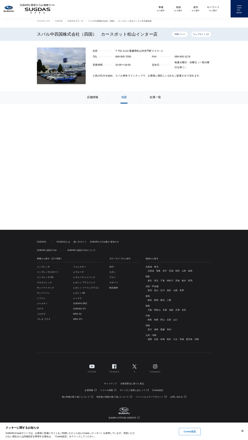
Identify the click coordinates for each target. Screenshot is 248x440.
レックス (77, 298)
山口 (175, 319)
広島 (169, 319)
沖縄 (197, 339)
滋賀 (171, 310)
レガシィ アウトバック (84, 282)
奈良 (184, 310)
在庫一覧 (155, 97)
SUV (111, 267)
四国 (148, 325)
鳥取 (150, 319)
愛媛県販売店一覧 (75, 21)
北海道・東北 (152, 267)
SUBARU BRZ (80, 303)
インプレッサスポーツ (47, 272)
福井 (169, 290)
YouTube (92, 368)
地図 (124, 97)
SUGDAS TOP (43, 21)
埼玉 (156, 280)
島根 (156, 319)
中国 (148, 315)
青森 (158, 271)
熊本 (169, 339)
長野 (182, 290)
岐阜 (150, 300)
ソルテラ (41, 314)
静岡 (156, 300)
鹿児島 (189, 339)
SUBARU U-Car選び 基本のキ (104, 242)
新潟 (150, 290)
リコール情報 (108, 390)
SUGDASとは (63, 242)
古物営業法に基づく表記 (132, 383)
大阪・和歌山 (154, 310)
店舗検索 (59, 21)
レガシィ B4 (79, 293)
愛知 (162, 300)
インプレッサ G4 (45, 277)
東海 (148, 296)
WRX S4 (77, 314)
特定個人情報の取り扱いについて (114, 397)
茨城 (177, 280)
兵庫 (177, 310)
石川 (162, 290)
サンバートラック (45, 288)
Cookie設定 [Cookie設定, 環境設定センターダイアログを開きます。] (190, 431)
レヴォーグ (78, 272)
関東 (148, 276)
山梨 (175, 290)
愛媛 (162, 329)
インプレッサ (43, 267)
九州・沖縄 (151, 335)
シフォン (41, 298)
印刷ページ (180, 34)
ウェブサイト (200, 34)
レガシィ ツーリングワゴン (86, 288)
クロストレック (44, 282)
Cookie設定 (157, 390)
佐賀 (156, 339)
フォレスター (79, 267)
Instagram (155, 368)
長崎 (162, 339)
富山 (156, 290)
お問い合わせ (178, 397)
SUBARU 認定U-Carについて (81, 250)
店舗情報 (92, 97)
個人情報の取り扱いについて (77, 397)
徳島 (156, 329)
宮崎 (182, 339)
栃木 (184, 280)
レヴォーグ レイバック (84, 277)
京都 (165, 310)
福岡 (150, 339)
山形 (184, 271)
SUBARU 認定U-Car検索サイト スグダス (37, 8)
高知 (169, 329)
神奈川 (170, 280)
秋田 (177, 271)
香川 (150, 329)
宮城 (171, 271)
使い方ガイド (79, 242)
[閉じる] (242, 431)
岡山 (162, 319)
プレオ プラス (44, 319)
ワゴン (112, 277)
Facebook (114, 368)
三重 (169, 300)
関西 (148, 306)
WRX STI (77, 319)
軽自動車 (113, 288)
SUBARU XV (79, 308)
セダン (112, 272)
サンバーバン (43, 293)
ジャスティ (42, 303)
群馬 (190, 280)
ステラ (40, 308)
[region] (124, 431)
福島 (190, 271)
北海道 (151, 271)
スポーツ (113, 282)
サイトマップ (110, 383)
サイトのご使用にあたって (134, 390)
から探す (161, 8)
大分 (175, 339)
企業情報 (90, 390)
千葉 (162, 280)
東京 (150, 280)
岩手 (165, 271)
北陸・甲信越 (152, 286)
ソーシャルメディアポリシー (151, 397)
